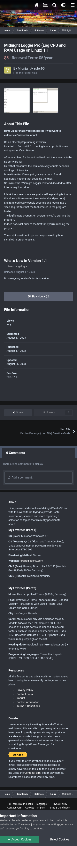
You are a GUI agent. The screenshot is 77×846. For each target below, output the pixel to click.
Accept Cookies (19, 839)
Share (18, 412)
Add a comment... (21, 477)
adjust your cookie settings (44, 824)
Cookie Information (28, 702)
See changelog (17, 266)
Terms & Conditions (28, 706)
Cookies (29, 807)
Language (42, 804)
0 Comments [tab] (15, 453)
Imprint (21, 698)
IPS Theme (13, 804)
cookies (24, 820)
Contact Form (25, 694)
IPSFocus (28, 804)
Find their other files (25, 72)
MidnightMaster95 (31, 68)
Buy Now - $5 (38, 296)
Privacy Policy (25, 690)
